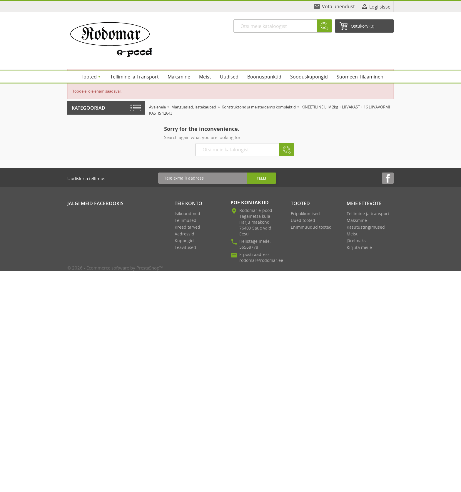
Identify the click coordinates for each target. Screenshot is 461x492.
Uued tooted (303, 220)
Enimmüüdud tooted (311, 227)
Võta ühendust (338, 6)
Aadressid (184, 234)
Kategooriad (88, 108)
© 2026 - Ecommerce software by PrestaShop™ (115, 268)
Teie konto (188, 203)
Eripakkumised (305, 213)
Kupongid (184, 240)
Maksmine (357, 220)
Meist (352, 234)
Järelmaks (356, 240)
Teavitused (185, 247)
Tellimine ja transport (368, 213)
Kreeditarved (187, 227)
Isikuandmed (187, 213)
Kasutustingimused (366, 227)
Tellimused (185, 220)
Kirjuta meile (359, 247)
